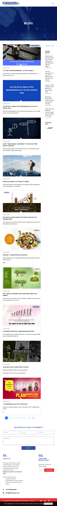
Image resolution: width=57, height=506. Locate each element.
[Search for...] (48, 45)
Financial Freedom (50, 128)
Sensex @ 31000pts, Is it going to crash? (16, 181)
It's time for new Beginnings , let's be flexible (18, 70)
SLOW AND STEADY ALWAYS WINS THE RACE (15, 367)
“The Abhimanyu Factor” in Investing (15, 404)
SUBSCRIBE (49, 470)
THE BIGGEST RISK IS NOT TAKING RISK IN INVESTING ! (18, 331)
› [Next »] (35, 418)
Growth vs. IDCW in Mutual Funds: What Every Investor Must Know (49, 88)
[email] (41, 470)
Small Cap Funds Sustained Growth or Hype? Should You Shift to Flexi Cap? (49, 112)
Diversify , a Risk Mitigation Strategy (15, 255)
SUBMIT (28, 448)
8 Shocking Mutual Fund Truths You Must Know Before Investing (49, 100)
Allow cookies (48, 503)
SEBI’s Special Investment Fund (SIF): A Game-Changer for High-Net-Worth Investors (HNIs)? (49, 61)
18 (33, 418)
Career (31, 501)
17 (29, 418)
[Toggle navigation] (53, 3)
